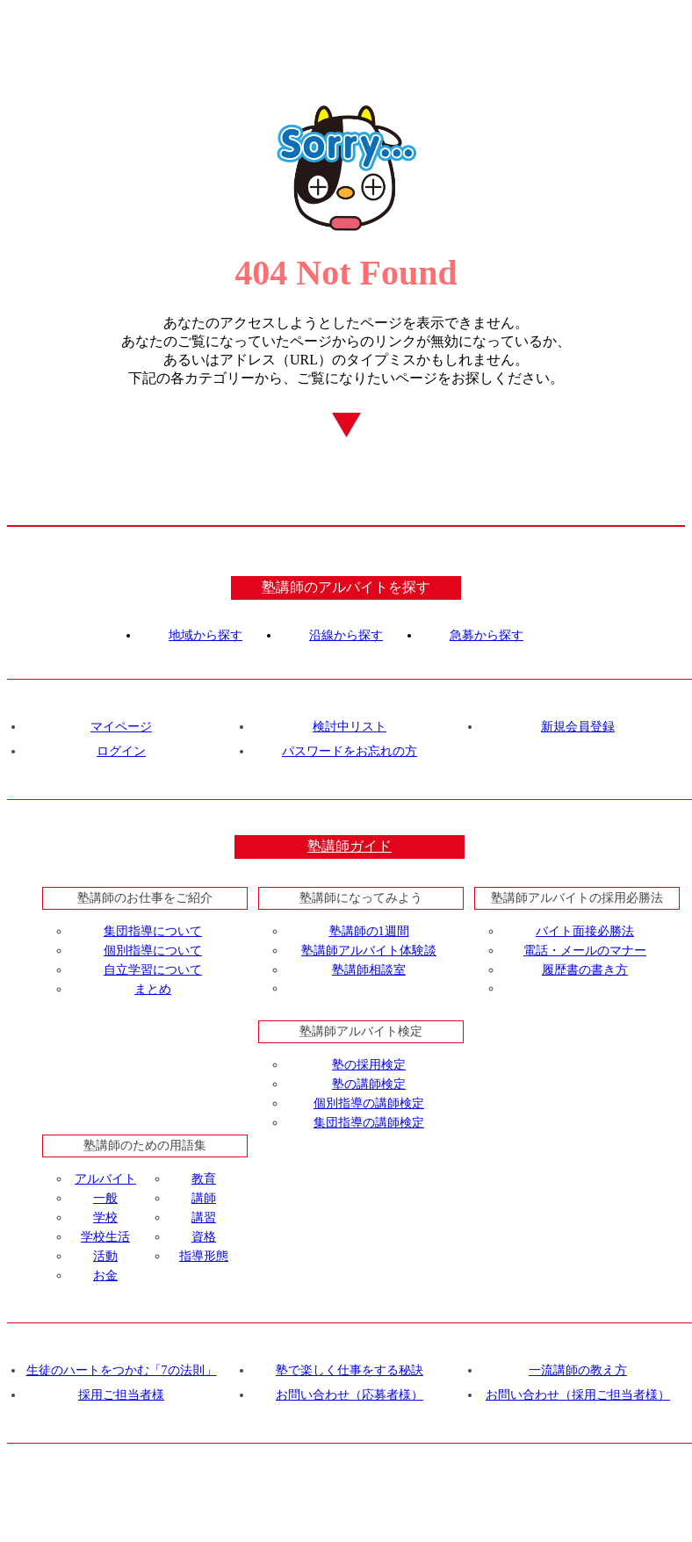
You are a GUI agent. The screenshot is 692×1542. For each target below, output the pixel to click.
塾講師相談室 (369, 969)
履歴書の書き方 (585, 969)
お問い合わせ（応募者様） (349, 1394)
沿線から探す (346, 635)
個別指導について (153, 950)
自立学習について (153, 969)
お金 (105, 1275)
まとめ (152, 989)
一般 (105, 1198)
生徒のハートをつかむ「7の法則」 (121, 1370)
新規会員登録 (578, 726)
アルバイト (105, 1178)
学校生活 (105, 1236)
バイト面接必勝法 (585, 931)
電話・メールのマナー (584, 950)
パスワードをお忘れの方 (349, 751)
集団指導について (153, 931)
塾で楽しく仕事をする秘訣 (349, 1370)
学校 (105, 1217)
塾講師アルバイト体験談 (368, 950)
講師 (203, 1198)
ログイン (121, 751)
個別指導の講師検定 (369, 1103)
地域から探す (205, 635)
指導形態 (203, 1256)
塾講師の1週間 (369, 931)
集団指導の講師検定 (369, 1122)
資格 (203, 1236)
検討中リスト (349, 726)
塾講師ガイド (349, 846)
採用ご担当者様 (121, 1394)
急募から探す (486, 635)
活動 (105, 1256)
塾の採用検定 (369, 1064)
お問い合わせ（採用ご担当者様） (578, 1394)
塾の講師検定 (369, 1084)
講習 (203, 1217)
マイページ (121, 726)
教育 (203, 1178)
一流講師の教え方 (578, 1370)
